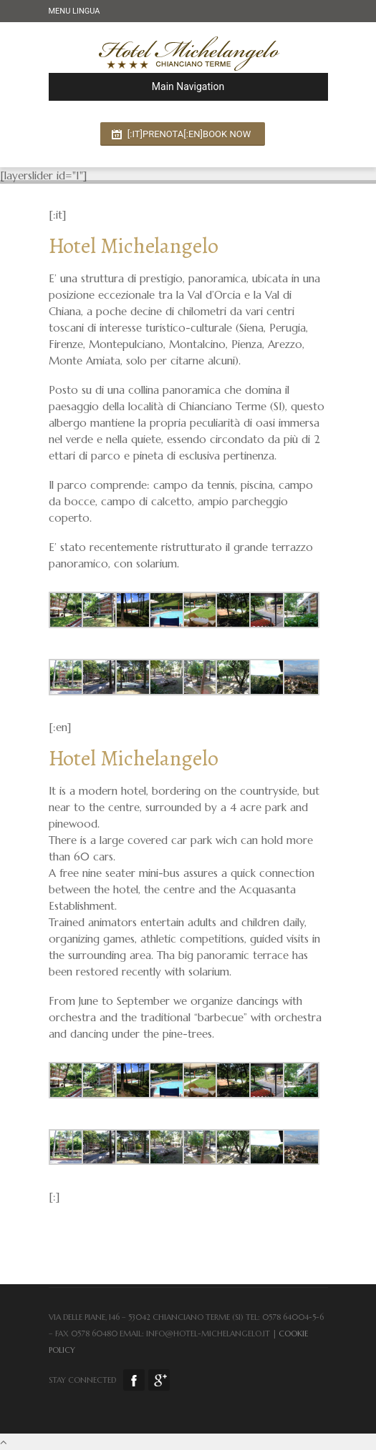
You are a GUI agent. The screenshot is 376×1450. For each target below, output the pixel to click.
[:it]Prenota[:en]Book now (189, 134)
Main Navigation (142, 86)
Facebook (134, 1380)
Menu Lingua (74, 11)
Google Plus (159, 1380)
